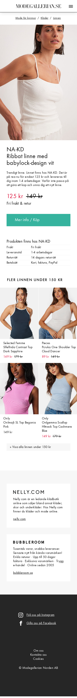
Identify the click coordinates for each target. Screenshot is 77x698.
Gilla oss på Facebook (41, 623)
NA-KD (15, 150)
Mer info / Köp (27, 220)
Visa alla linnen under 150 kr (31, 447)
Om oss (38, 650)
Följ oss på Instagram (40, 615)
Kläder (44, 18)
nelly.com (19, 519)
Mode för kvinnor (25, 18)
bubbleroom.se (23, 573)
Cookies (38, 659)
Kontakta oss (38, 655)
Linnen (57, 18)
